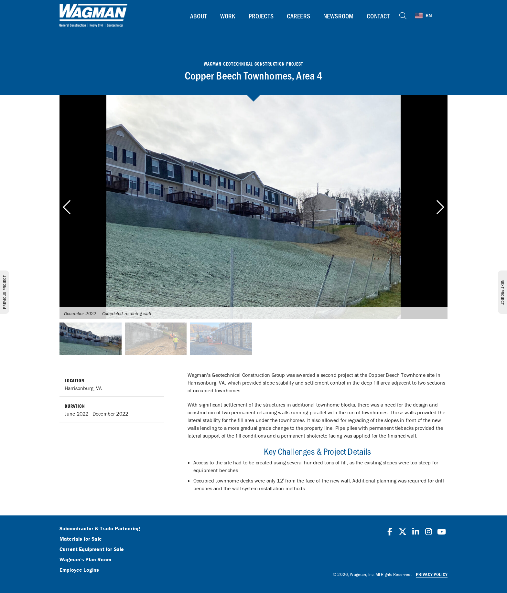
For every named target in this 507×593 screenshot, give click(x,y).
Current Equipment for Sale (91, 549)
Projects (260, 16)
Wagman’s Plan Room (85, 560)
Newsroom (338, 16)
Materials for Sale (80, 539)
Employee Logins (79, 570)
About (198, 16)
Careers (298, 16)
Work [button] (227, 16)
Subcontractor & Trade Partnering (99, 529)
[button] (440, 207)
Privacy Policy (432, 574)
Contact (378, 16)
